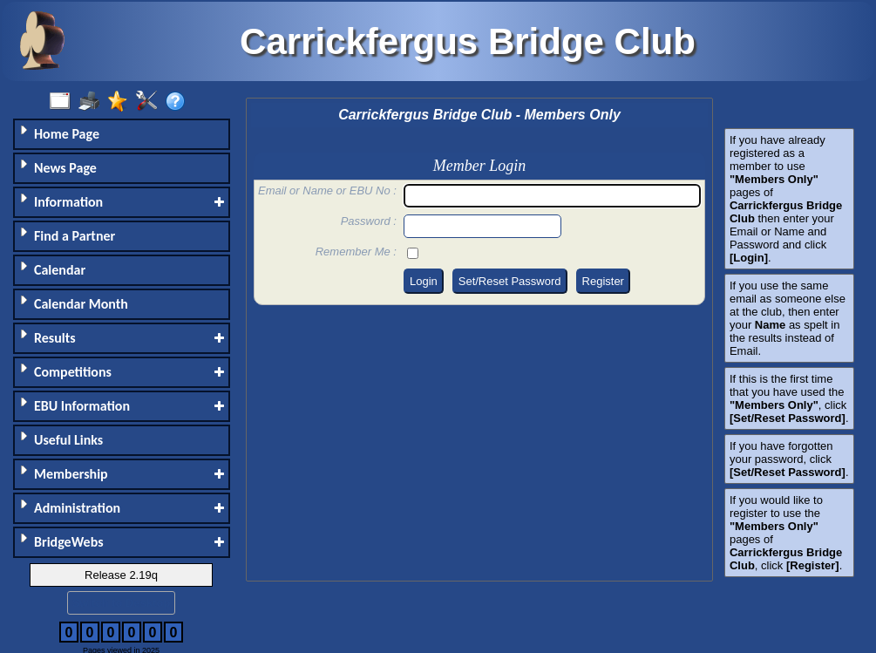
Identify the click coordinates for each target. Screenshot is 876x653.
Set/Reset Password (509, 281)
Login (424, 281)
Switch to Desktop (121, 602)
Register (603, 281)
